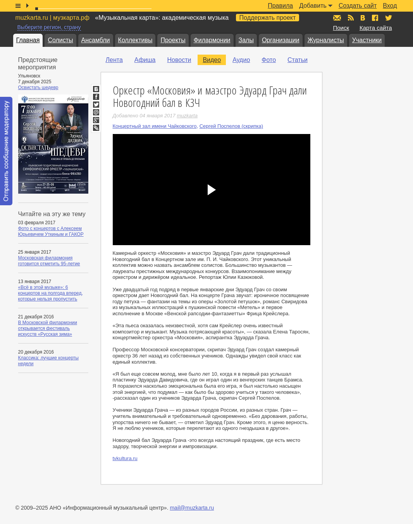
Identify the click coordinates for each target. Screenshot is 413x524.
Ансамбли (95, 40)
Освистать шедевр (38, 87)
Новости (179, 60)
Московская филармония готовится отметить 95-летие (49, 260)
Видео (212, 60)
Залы (246, 40)
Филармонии (212, 40)
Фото (269, 60)
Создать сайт (358, 5)
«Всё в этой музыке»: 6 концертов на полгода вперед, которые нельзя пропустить (50, 293)
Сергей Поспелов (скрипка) (231, 126)
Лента (114, 60)
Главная (28, 40)
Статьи (297, 60)
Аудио (241, 60)
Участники (367, 40)
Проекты (172, 40)
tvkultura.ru (125, 458)
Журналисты (326, 40)
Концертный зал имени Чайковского (155, 126)
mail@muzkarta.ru (192, 508)
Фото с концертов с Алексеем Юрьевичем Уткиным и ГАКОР (51, 231)
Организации (280, 40)
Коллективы (135, 40)
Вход (390, 5)
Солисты (60, 40)
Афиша (145, 60)
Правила (280, 5)
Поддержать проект (267, 17)
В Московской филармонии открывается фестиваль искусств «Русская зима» (47, 328)
